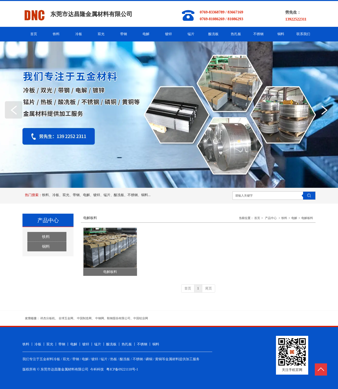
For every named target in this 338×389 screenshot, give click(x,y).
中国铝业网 (140, 318)
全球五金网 (66, 318)
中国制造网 (84, 318)
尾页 (208, 288)
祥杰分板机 (47, 318)
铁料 (284, 218)
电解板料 (307, 218)
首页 (257, 218)
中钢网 (99, 318)
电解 (294, 218)
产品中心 (271, 218)
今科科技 (97, 369)
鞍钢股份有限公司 (118, 318)
